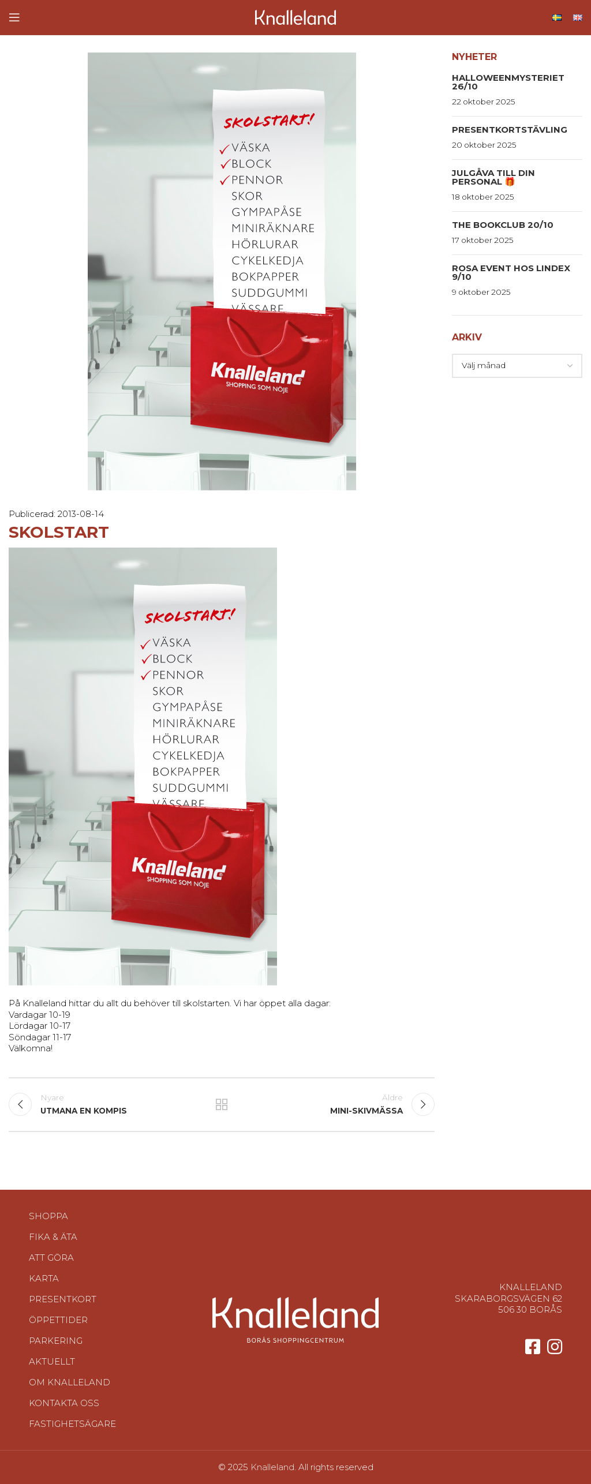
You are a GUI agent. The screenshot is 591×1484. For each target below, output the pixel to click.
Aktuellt (52, 1361)
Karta (44, 1278)
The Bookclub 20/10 (502, 224)
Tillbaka (222, 1104)
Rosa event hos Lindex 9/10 (511, 272)
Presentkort (62, 1299)
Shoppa (48, 1216)
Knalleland (272, 1466)
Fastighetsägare (72, 1423)
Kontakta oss (64, 1402)
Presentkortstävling (509, 129)
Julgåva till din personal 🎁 (493, 177)
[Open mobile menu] (14, 17)
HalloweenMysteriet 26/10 (508, 82)
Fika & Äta (53, 1236)
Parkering (56, 1340)
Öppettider (58, 1319)
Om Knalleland (69, 1382)
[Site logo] (295, 16)
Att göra (51, 1257)
